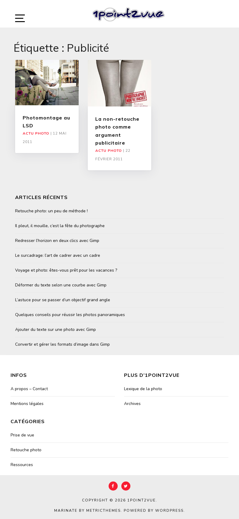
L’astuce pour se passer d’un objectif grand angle (62, 300)
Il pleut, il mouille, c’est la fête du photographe (60, 226)
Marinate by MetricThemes (87, 510)
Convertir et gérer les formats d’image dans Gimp (62, 344)
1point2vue (141, 500)
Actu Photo (36, 133)
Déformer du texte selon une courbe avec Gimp (60, 285)
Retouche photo (26, 450)
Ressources (22, 465)
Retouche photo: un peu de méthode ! (51, 211)
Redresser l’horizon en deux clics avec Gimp (57, 240)
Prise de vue (22, 435)
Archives (132, 403)
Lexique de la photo (143, 389)
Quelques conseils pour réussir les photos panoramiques (70, 315)
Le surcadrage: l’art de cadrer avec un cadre (57, 255)
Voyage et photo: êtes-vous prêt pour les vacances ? (66, 270)
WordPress (169, 510)
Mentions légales (27, 403)
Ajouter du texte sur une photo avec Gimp (55, 329)
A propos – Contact (29, 389)
